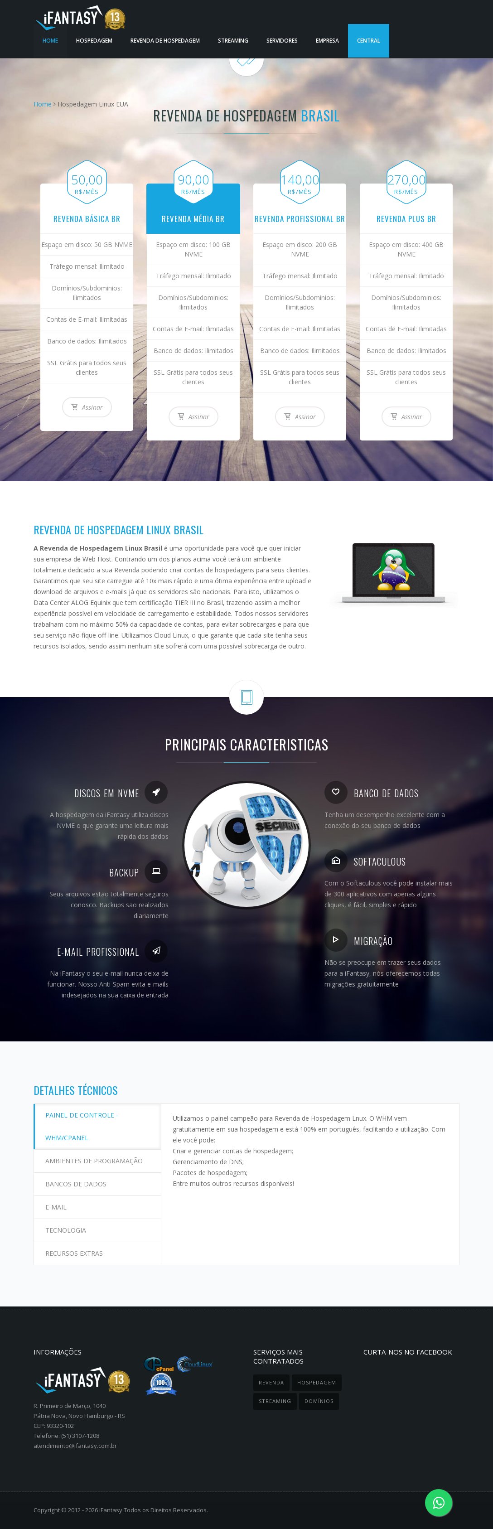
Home (43, 104)
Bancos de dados (75, 1184)
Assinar (87, 407)
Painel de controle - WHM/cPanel (81, 1126)
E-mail (56, 1207)
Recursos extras (74, 1253)
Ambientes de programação (94, 1160)
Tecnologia (65, 1230)
